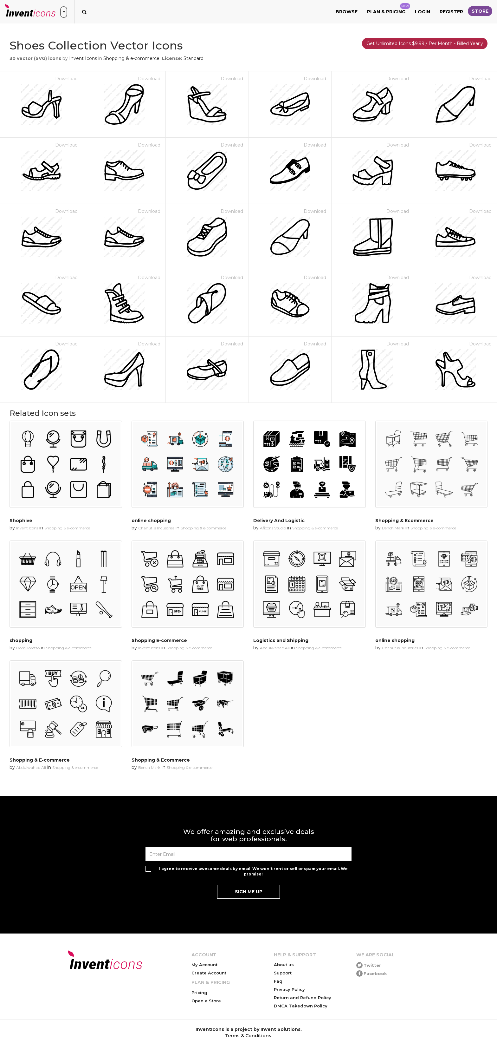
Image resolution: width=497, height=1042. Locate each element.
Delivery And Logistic (279, 520)
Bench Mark (393, 528)
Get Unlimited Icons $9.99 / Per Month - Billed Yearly (424, 43)
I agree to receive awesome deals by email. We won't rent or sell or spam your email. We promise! (253, 871)
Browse (347, 12)
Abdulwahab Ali (275, 648)
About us (284, 964)
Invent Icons (83, 58)
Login (422, 12)
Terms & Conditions (248, 1036)
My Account (204, 964)
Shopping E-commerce (159, 640)
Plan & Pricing (388, 9)
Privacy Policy (289, 989)
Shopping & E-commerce (40, 760)
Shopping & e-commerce (131, 58)
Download (66, 79)
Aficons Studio (273, 528)
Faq (278, 981)
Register (451, 12)
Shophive (21, 520)
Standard (193, 58)
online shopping (151, 520)
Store (480, 11)
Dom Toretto (28, 648)
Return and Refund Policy (302, 997)
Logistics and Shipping (280, 640)
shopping (21, 640)
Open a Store (206, 1000)
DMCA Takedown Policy (300, 1005)
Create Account (208, 972)
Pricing (199, 992)
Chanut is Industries (156, 528)
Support (283, 972)
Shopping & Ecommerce (404, 520)
